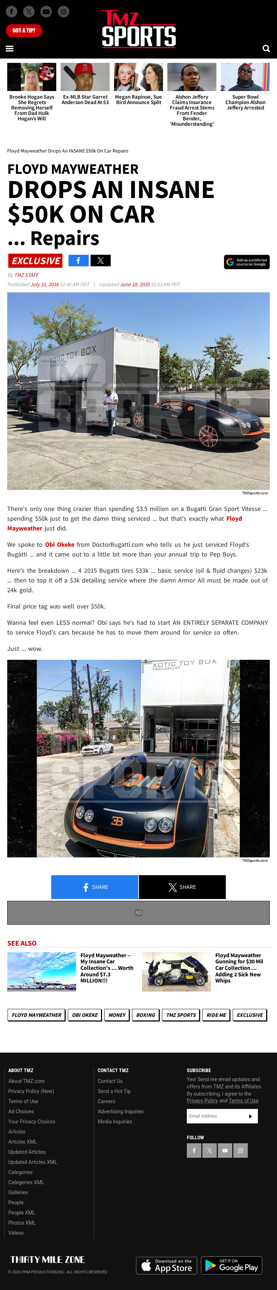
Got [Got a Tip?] (24, 30)
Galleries (18, 1192)
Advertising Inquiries (121, 1111)
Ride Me (216, 1014)
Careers (106, 1101)
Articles (17, 1132)
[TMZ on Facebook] (11, 11)
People (16, 1202)
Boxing (145, 1014)
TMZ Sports (180, 1014)
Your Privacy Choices (32, 1122)
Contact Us (110, 1081)
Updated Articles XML (32, 1162)
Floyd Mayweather (36, 1014)
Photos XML (22, 1223)
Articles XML (22, 1142)
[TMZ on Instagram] (63, 11)
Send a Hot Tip (114, 1091)
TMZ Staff (26, 274)
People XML (21, 1213)
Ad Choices (21, 1111)
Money (116, 1014)
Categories (20, 1172)
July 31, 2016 (45, 284)
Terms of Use (23, 1101)
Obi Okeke (84, 1014)
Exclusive (250, 1014)
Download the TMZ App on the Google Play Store (231, 1265)
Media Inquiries (115, 1122)
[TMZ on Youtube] (46, 11)
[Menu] (10, 48)
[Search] (267, 48)
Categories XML (26, 1182)
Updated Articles (26, 1152)
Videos (16, 1233)
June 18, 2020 (135, 284)
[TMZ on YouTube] (225, 1150)
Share (95, 887)
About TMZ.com (26, 1081)
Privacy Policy (202, 1101)
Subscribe (250, 1116)
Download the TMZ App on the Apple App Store (166, 1266)
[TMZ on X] (29, 11)
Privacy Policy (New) (31, 1091)
